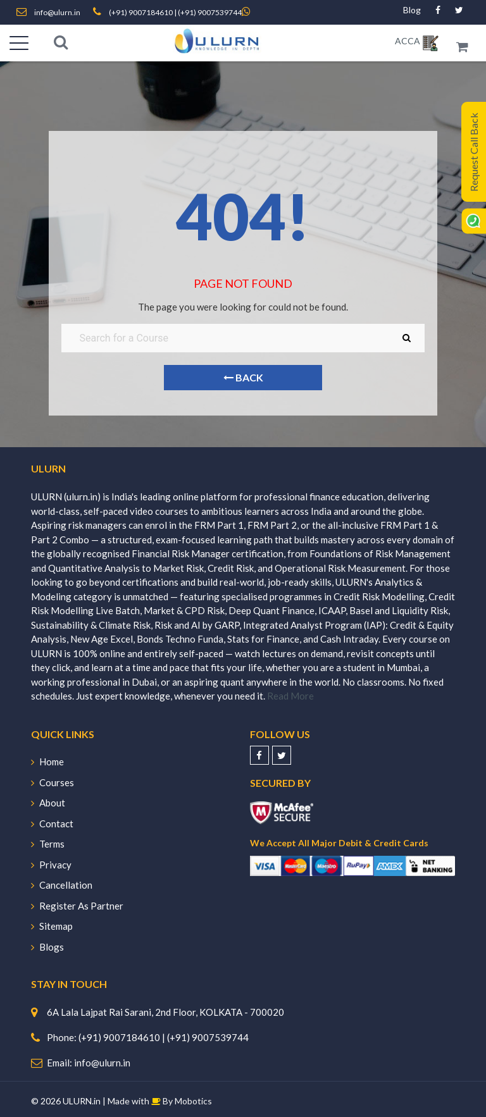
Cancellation (61, 885)
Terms (48, 843)
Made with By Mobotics (160, 1100)
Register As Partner (77, 905)
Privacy (51, 864)
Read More (290, 695)
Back (243, 377)
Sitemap (52, 926)
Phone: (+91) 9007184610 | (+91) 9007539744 (148, 1037)
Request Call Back (474, 152)
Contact (52, 823)
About (48, 802)
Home (47, 761)
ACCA (407, 40)
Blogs (47, 947)
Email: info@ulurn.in (88, 1062)
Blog (412, 9)
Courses (52, 782)
